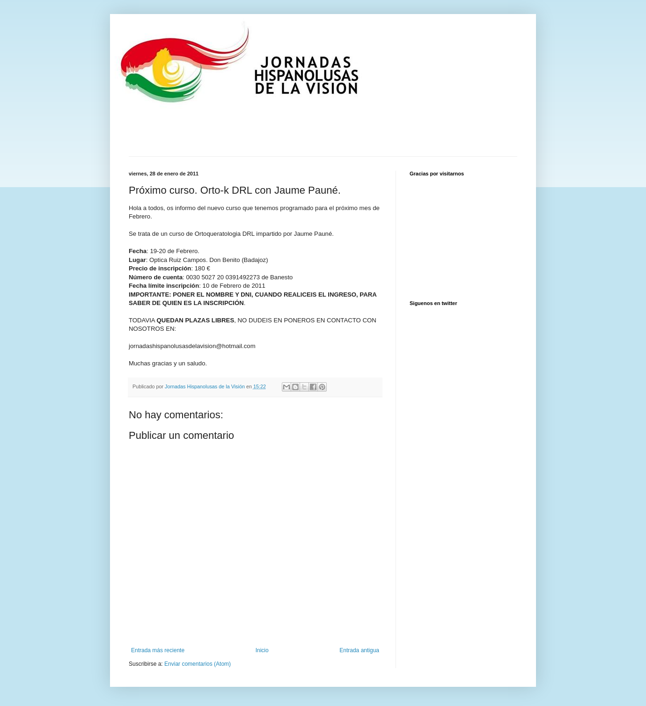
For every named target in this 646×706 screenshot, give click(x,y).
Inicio (262, 650)
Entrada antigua (359, 650)
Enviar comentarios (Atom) (197, 664)
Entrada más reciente (157, 650)
